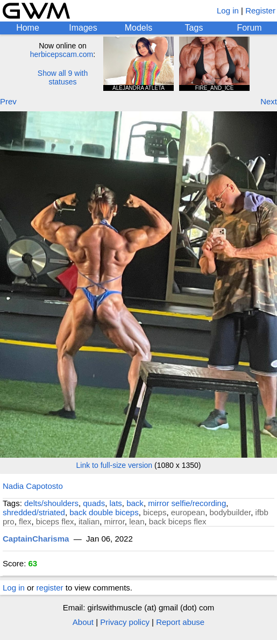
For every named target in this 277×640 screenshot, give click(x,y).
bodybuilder (230, 512)
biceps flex (55, 521)
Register (260, 10)
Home (27, 27)
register (50, 587)
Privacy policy (125, 622)
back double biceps (103, 512)
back (135, 503)
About (83, 622)
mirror (114, 521)
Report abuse (180, 622)
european (188, 512)
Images (83, 27)
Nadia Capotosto (33, 485)
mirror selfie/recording (187, 503)
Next (268, 101)
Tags (194, 27)
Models (139, 27)
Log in (228, 10)
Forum (249, 27)
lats (116, 503)
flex (25, 521)
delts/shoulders (51, 503)
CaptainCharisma (36, 538)
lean (136, 521)
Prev (8, 101)
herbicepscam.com (62, 54)
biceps (154, 512)
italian (89, 521)
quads (94, 503)
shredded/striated (34, 512)
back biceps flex (178, 521)
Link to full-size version (114, 465)
